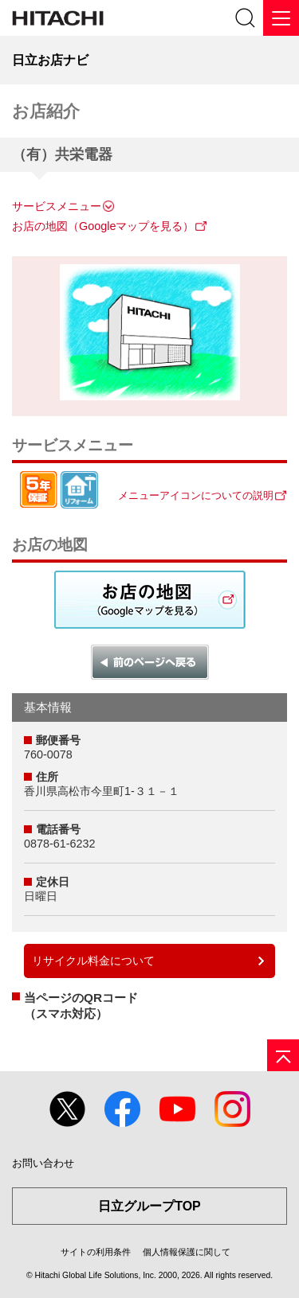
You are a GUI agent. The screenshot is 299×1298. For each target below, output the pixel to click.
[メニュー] (281, 18)
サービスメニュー (56, 206)
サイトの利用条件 (96, 1252)
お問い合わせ (43, 1163)
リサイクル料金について (93, 960)
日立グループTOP (149, 1206)
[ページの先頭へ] (283, 1055)
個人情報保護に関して (186, 1252)
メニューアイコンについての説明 (195, 495)
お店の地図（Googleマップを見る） (103, 226)
